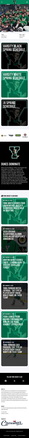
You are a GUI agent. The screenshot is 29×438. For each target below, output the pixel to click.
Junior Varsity (3, 37)
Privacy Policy (13, 435)
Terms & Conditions (21, 435)
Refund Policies (6, 435)
